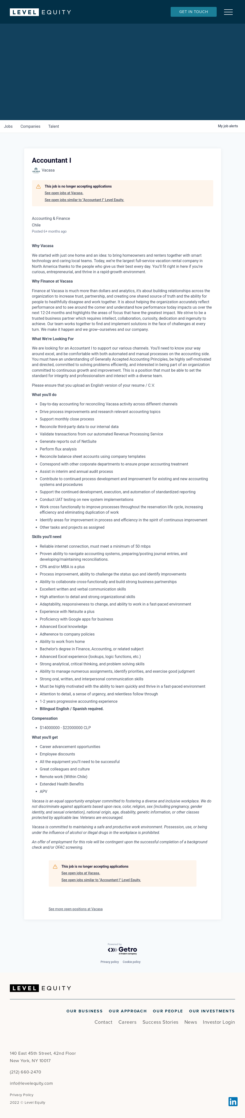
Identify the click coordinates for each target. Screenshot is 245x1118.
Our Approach (128, 1011)
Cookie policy (132, 962)
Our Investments (212, 1011)
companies (30, 126)
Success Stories (161, 1022)
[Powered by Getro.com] (122, 949)
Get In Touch (193, 11)
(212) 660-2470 (25, 1072)
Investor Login (219, 1022)
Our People (168, 1011)
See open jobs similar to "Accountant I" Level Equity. (84, 200)
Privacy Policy (21, 1095)
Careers (127, 1022)
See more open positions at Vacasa (76, 909)
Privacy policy (109, 962)
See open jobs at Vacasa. (64, 193)
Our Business (84, 1011)
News (190, 1022)
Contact (104, 1022)
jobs (8, 126)
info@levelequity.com (31, 1083)
